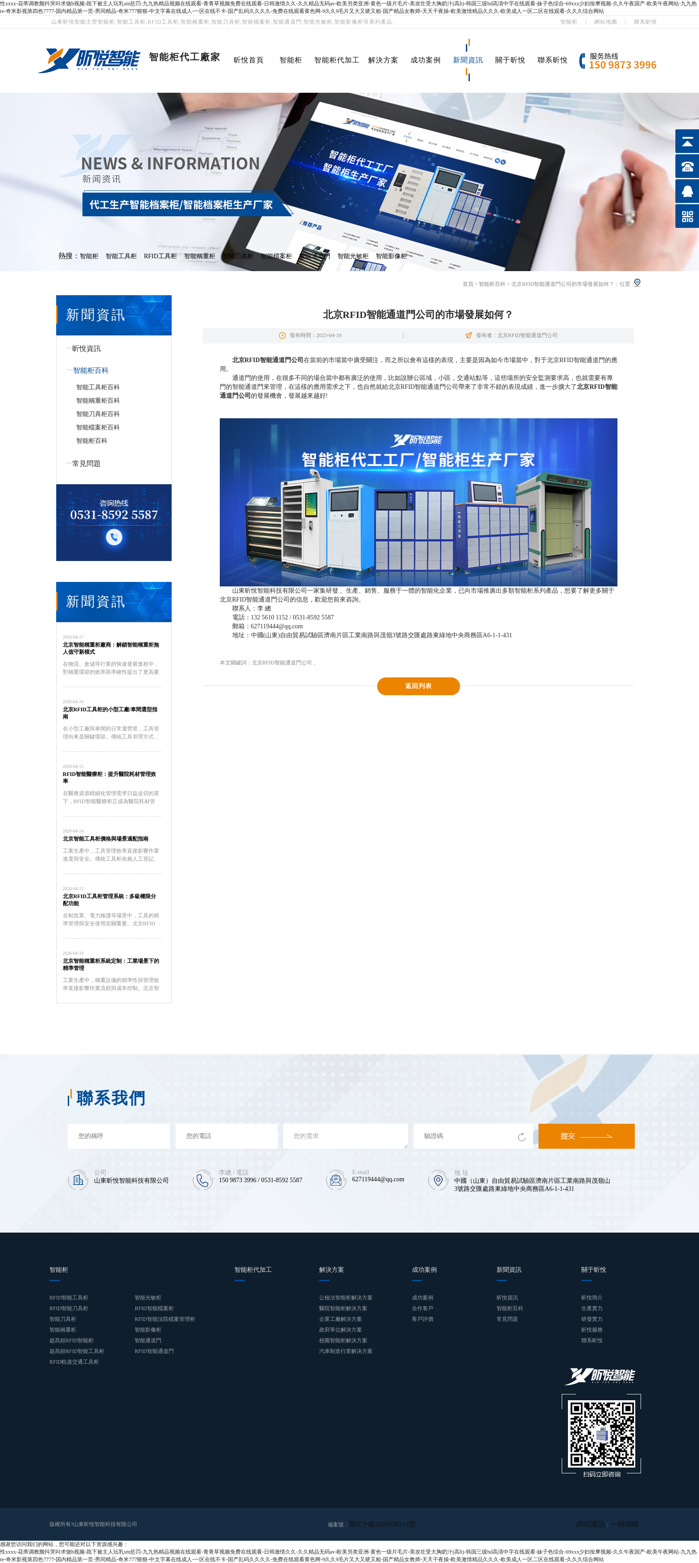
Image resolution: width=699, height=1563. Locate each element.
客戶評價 (422, 1319)
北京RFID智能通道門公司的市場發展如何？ (562, 284)
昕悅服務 (592, 1330)
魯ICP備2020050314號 (374, 1524)
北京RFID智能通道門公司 (282, 663)
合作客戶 (422, 1308)
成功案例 (426, 60)
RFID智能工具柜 (68, 1298)
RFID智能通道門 (154, 1351)
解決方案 (383, 60)
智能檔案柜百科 (98, 427)
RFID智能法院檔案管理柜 (165, 1319)
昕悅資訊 (81, 348)
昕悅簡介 (592, 1298)
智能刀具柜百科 (98, 414)
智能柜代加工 (337, 60)
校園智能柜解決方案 (343, 1340)
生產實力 (592, 1308)
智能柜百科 (492, 284)
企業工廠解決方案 (340, 1319)
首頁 (468, 284)
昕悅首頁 (249, 60)
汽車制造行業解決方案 (346, 1351)
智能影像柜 (391, 256)
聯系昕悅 (645, 22)
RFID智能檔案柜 (154, 1308)
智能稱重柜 (199, 256)
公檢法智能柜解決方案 (346, 1298)
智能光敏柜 (353, 256)
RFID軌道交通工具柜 (74, 1362)
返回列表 (418, 686)
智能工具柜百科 (98, 387)
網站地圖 (605, 22)
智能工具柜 (121, 256)
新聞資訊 (468, 60)
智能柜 (569, 22)
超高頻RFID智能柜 (71, 1340)
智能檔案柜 (276, 256)
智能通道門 (314, 256)
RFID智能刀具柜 (68, 1308)
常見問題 (81, 463)
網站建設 (601, 1524)
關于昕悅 (510, 60)
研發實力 (592, 1319)
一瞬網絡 (628, 1524)
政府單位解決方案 (340, 1330)
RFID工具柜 (160, 256)
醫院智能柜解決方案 (343, 1308)
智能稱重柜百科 (98, 400)
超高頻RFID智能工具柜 (76, 1351)
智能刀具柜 (238, 256)
